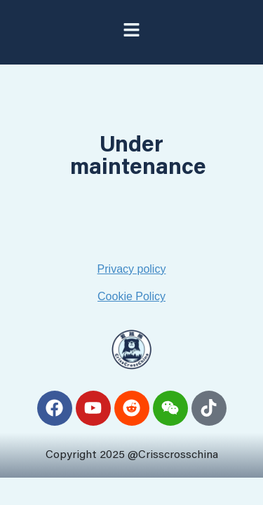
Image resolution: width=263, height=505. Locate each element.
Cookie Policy (131, 296)
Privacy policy (131, 269)
